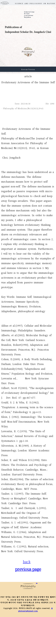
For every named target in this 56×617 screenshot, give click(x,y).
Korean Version (28, 69)
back (26, 561)
